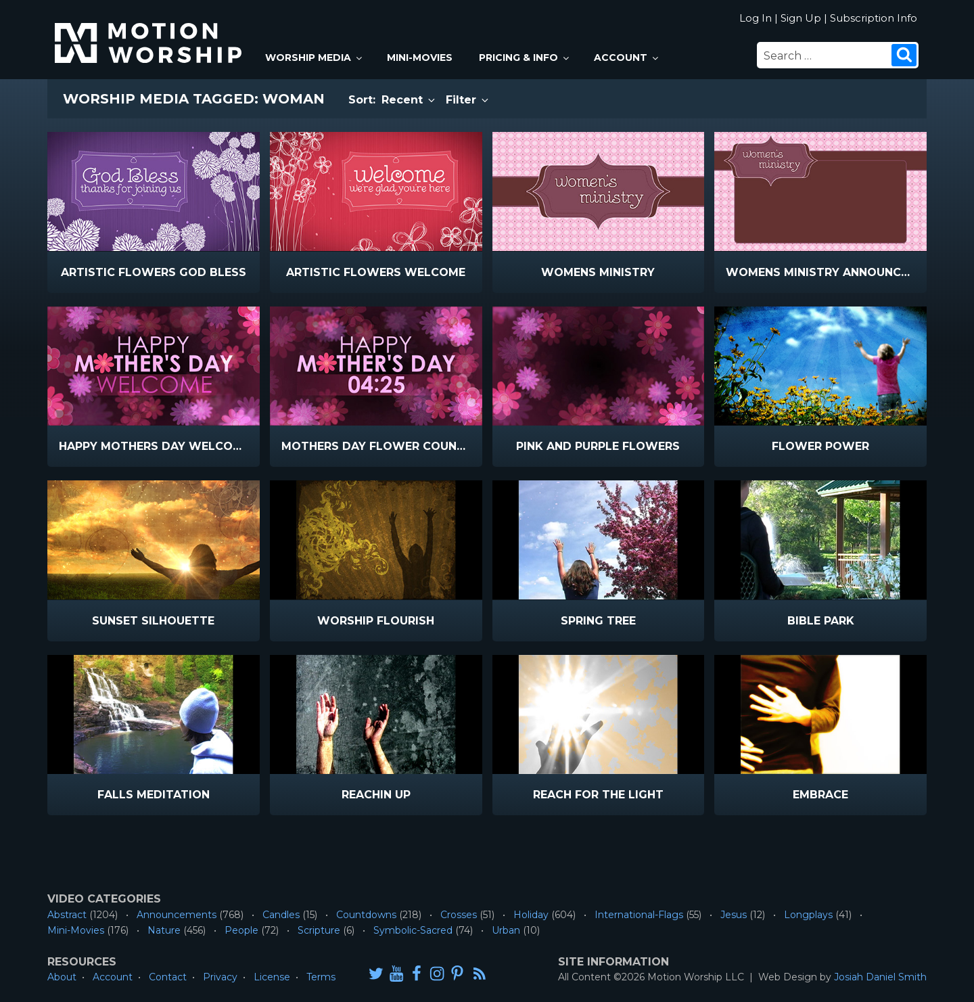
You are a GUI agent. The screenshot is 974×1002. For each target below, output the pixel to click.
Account (627, 57)
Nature (164, 930)
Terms (320, 977)
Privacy (220, 977)
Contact (168, 977)
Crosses (458, 915)
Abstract (67, 915)
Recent (409, 99)
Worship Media (314, 57)
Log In (755, 18)
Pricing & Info (525, 57)
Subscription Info (873, 18)
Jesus (733, 915)
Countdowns (366, 915)
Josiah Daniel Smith (880, 977)
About (61, 977)
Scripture (319, 930)
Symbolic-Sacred (413, 930)
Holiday (531, 915)
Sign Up (801, 18)
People (241, 930)
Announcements (176, 915)
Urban (506, 930)
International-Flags (639, 915)
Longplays (808, 915)
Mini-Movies (420, 57)
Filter (468, 99)
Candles (281, 915)
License (272, 977)
